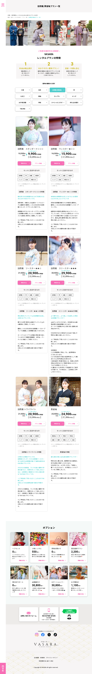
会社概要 (36, 657)
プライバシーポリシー (52, 657)
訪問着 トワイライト (27, 409)
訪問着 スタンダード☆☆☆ (30, 148)
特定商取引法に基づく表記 (46, 661)
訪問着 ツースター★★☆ (29, 268)
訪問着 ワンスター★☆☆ (63, 148)
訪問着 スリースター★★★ (63, 268)
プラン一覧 (24, 17)
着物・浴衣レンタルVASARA (14, 17)
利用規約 (42, 657)
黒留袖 (54, 409)
